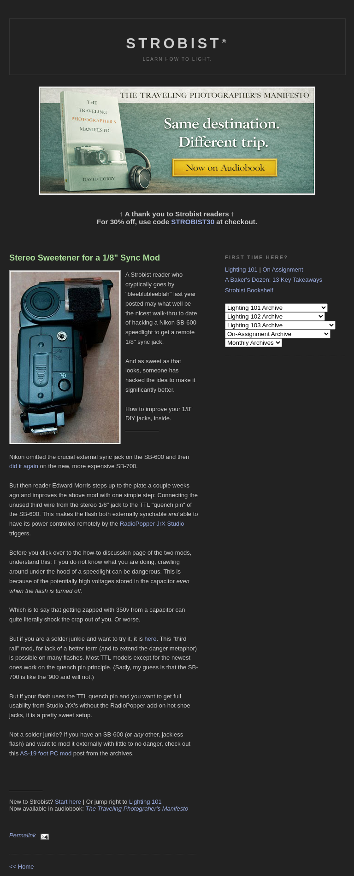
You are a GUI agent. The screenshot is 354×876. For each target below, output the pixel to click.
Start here (68, 801)
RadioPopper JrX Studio (152, 523)
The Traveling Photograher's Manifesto (137, 808)
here (150, 638)
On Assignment (282, 269)
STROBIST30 (192, 222)
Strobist (177, 43)
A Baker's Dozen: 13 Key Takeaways (273, 279)
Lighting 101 (145, 801)
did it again (23, 466)
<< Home (21, 866)
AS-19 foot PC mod (45, 753)
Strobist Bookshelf (249, 290)
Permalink (22, 835)
